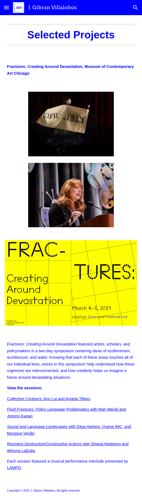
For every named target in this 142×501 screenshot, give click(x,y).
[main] (71, 35)
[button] (6, 7)
